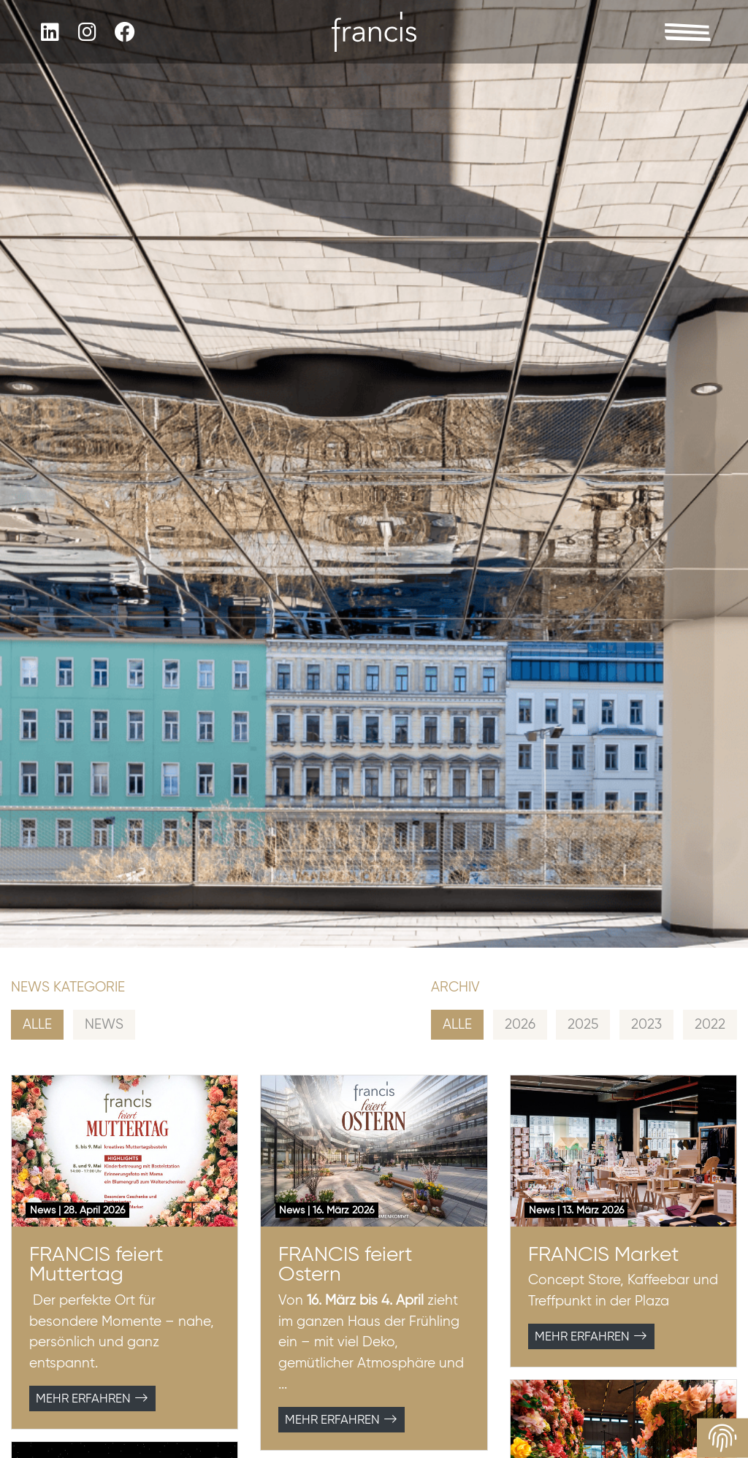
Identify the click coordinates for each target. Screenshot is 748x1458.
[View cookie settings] (722, 1438)
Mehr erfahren (92, 1398)
